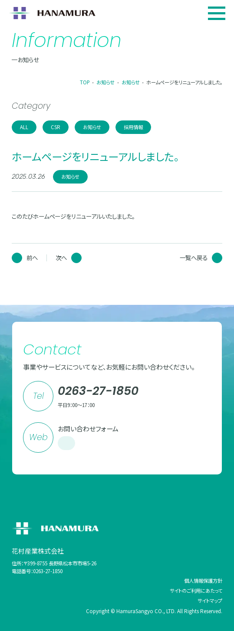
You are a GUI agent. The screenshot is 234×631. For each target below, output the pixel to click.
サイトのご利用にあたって (196, 590)
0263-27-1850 (98, 391)
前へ (25, 258)
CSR (55, 127)
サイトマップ (210, 600)
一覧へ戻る (201, 258)
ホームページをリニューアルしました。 (184, 82)
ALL (24, 127)
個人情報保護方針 (203, 580)
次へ (69, 258)
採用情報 (133, 127)
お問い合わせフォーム (88, 437)
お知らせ (105, 82)
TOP (85, 82)
